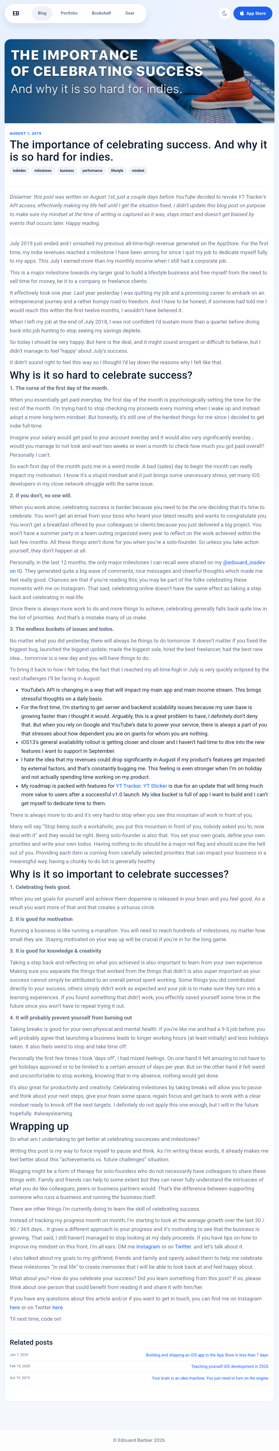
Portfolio (69, 13)
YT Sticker (155, 790)
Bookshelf (101, 13)
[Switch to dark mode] (224, 13)
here (15, 1311)
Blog (42, 13)
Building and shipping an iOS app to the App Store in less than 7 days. (207, 1359)
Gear (129, 13)
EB (16, 13)
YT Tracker (128, 790)
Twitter (183, 1250)
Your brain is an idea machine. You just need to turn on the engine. (210, 1382)
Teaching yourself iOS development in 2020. (230, 1370)
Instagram (148, 1250)
